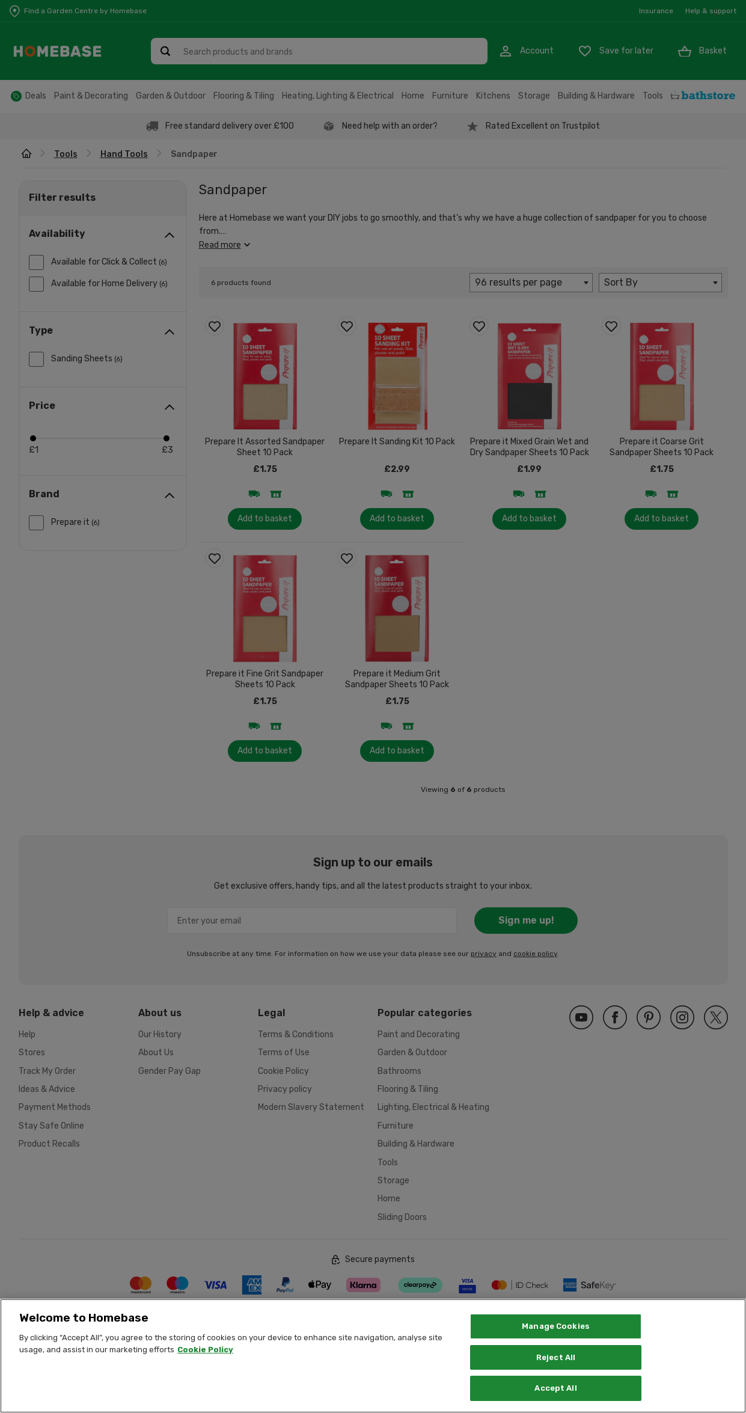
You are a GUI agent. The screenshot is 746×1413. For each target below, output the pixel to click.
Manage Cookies (556, 1336)
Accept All (555, 1399)
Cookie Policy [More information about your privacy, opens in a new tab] (205, 1360)
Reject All (555, 1368)
